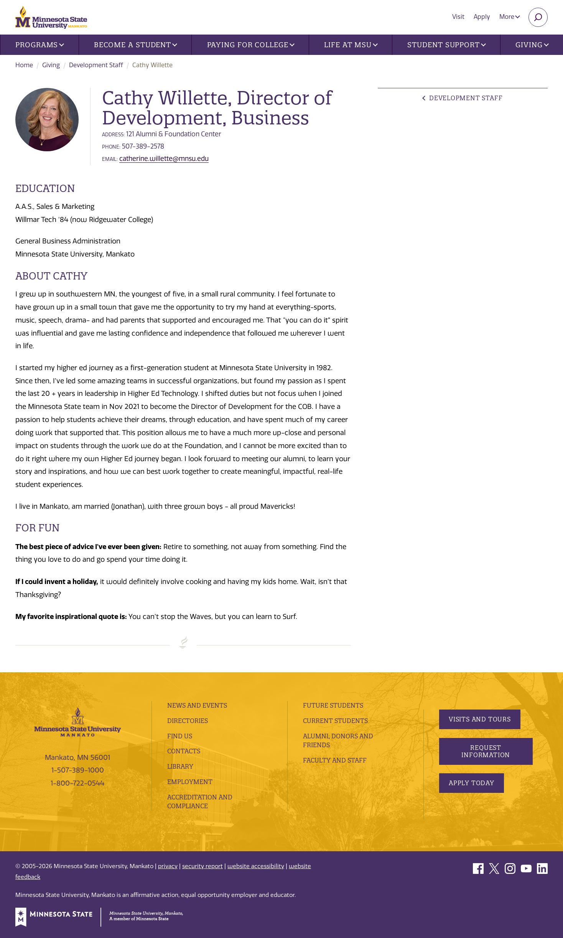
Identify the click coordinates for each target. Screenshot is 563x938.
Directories (187, 721)
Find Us (179, 736)
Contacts (183, 751)
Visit (458, 16)
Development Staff (96, 65)
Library (180, 766)
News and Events (197, 705)
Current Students (335, 721)
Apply (482, 16)
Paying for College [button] (251, 44)
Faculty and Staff (335, 760)
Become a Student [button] (135, 44)
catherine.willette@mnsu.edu (164, 158)
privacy (168, 866)
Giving (51, 65)
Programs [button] (39, 44)
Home (24, 65)
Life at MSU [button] (351, 44)
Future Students (333, 705)
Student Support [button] (446, 44)
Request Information (485, 751)
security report (202, 866)
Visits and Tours (480, 719)
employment (189, 782)
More (509, 16)
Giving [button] (531, 44)
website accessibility (255, 866)
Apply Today (471, 783)
